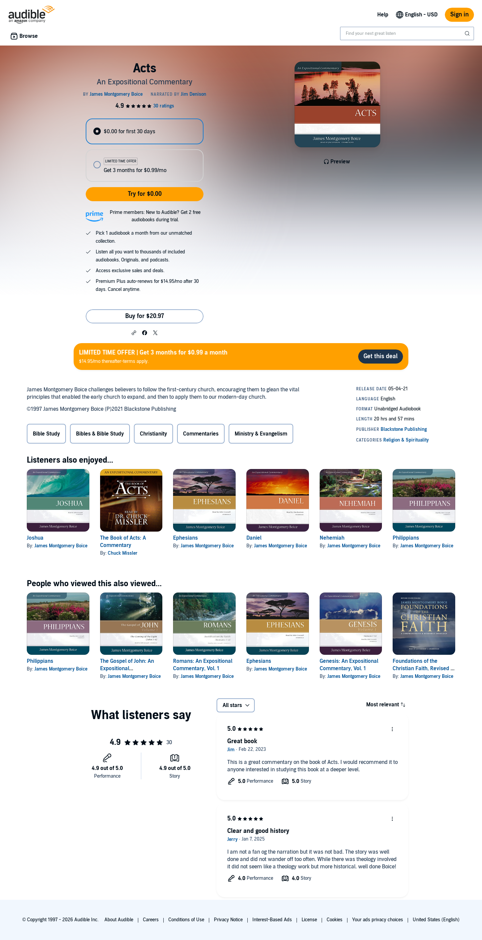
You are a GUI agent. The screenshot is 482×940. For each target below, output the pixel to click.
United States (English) (436, 920)
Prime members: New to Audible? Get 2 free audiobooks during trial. (155, 216)
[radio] (145, 131)
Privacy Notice (228, 920)
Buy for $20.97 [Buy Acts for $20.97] (144, 316)
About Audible (118, 920)
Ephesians (185, 538)
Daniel (253, 538)
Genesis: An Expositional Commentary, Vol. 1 (349, 665)
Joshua (35, 538)
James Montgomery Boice (60, 546)
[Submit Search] (468, 33)
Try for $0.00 (145, 194)
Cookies (334, 920)
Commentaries (201, 433)
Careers (151, 920)
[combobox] (407, 33)
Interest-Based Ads (272, 920)
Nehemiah (332, 538)
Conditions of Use (186, 920)
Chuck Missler (123, 553)
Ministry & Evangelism (261, 433)
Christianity (153, 433)
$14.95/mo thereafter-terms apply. (153, 356)
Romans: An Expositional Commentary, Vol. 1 (202, 665)
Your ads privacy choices (377, 920)
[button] (134, 332)
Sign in (459, 14)
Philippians (406, 538)
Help (382, 14)
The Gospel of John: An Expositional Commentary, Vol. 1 (127, 668)
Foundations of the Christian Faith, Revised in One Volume (424, 668)
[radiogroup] (145, 150)
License (309, 920)
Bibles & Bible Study (100, 433)
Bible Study (46, 433)
